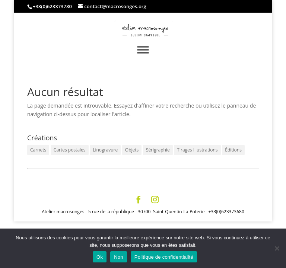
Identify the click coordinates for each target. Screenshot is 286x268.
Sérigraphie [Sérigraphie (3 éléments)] (158, 150)
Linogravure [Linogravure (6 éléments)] (105, 150)
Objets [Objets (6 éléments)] (132, 150)
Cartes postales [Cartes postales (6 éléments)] (70, 150)
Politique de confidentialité (163, 257)
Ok (99, 257)
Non (118, 257)
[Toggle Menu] (143, 49)
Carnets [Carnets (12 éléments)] (38, 150)
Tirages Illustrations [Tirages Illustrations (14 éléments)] (197, 150)
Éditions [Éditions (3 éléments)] (233, 150)
